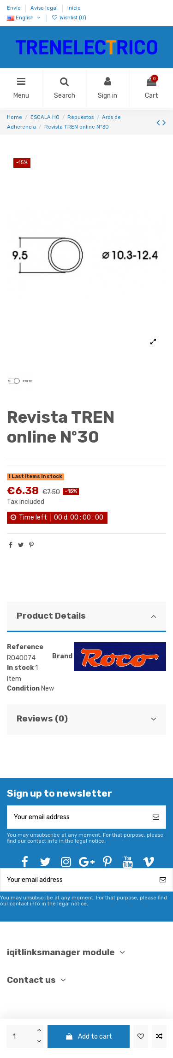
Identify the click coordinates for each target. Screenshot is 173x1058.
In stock (20, 668)
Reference (25, 647)
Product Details (86, 616)
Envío (14, 8)
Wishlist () (68, 18)
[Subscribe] (156, 817)
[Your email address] (76, 817)
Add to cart (88, 1036)
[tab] (86, 617)
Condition (23, 688)
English (24, 18)
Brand (62, 656)
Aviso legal (44, 8)
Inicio (74, 8)
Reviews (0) (86, 719)
